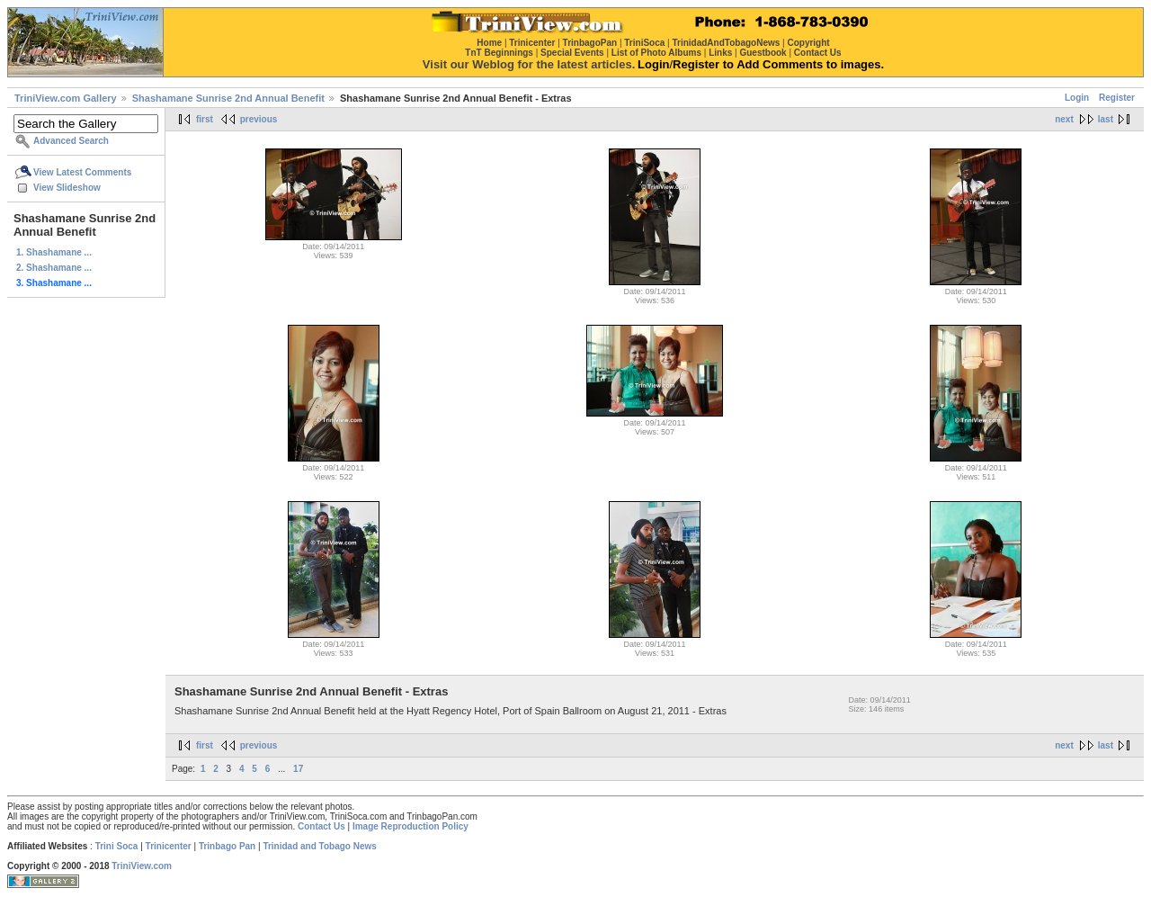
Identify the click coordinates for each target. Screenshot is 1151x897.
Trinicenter (169, 846)
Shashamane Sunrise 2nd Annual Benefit (228, 98)
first (204, 119)
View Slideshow (67, 188)
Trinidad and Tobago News (320, 846)
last (1105, 119)
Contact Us (321, 826)
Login (1077, 98)
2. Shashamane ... (54, 268)
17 (298, 769)
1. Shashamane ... (54, 252)
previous (259, 119)
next (1064, 119)
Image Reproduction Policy (410, 826)
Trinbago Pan (227, 846)
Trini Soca (116, 846)
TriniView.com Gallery (65, 98)
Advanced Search (71, 141)
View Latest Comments (82, 172)
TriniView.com (142, 866)
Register (1117, 98)
